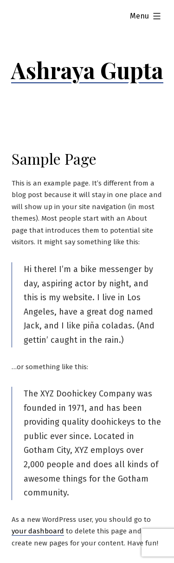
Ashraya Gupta (87, 70)
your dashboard (38, 531)
